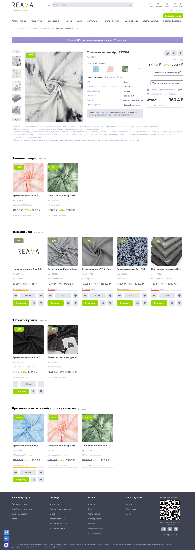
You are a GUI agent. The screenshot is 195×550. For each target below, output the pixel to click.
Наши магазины (95, 528)
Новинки (92, 523)
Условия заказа (57, 518)
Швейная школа (19, 514)
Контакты (54, 504)
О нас (52, 514)
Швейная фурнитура (22, 509)
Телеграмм (130, 509)
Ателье (15, 518)
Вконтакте (130, 504)
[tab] (95, 77)
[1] (16, 61)
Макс (128, 514)
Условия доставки (58, 523)
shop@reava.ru (170, 534)
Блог (90, 509)
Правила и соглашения (61, 509)
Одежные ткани (19, 504)
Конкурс (92, 504)
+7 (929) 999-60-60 (174, 11)
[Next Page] (16, 119)
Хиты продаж (94, 518)
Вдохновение (94, 533)
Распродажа (94, 514)
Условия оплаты (57, 528)
